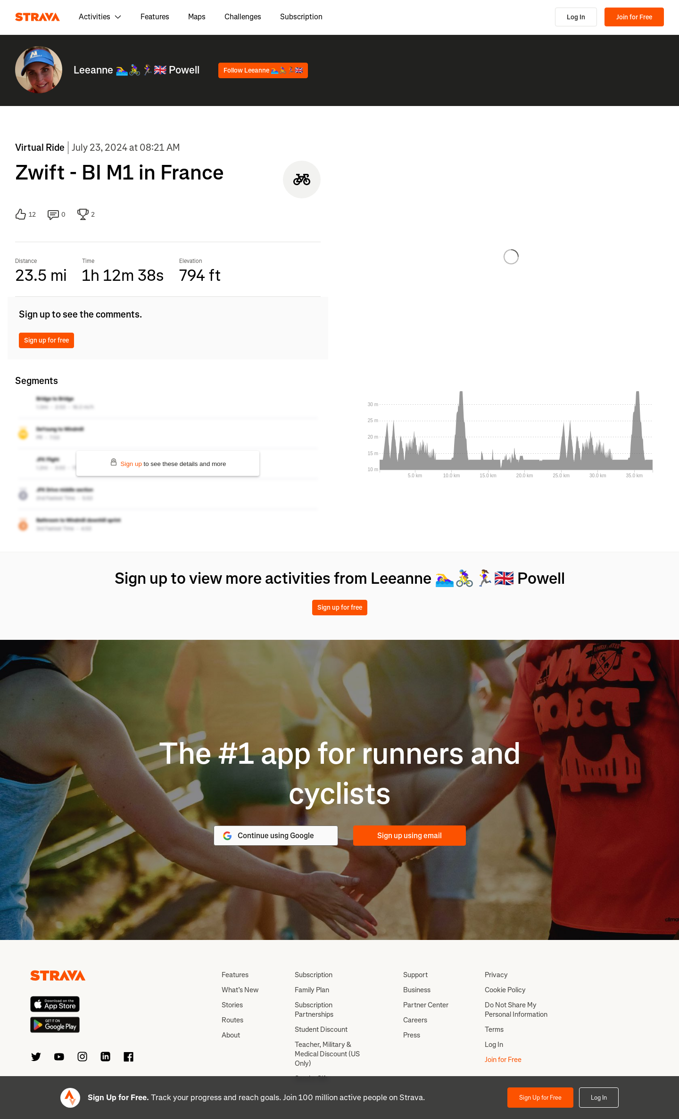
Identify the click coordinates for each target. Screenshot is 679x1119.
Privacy (496, 975)
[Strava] (37, 17)
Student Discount (321, 1029)
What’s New (240, 990)
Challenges (242, 17)
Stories (232, 1005)
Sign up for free (46, 340)
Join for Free (634, 17)
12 (25, 214)
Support (415, 975)
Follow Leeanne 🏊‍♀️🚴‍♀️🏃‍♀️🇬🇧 (263, 70)
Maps (197, 17)
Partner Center (425, 1005)
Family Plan (312, 990)
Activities (100, 17)
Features (155, 17)
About (231, 1035)
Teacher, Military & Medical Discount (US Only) (327, 1054)
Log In (576, 17)
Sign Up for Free (540, 1098)
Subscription (301, 17)
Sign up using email (409, 836)
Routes (232, 1020)
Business (417, 990)
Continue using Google (268, 835)
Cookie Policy (505, 990)
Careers (415, 1020)
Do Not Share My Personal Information (516, 1009)
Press (411, 1035)
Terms (494, 1029)
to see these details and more (168, 462)
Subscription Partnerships (314, 1009)
